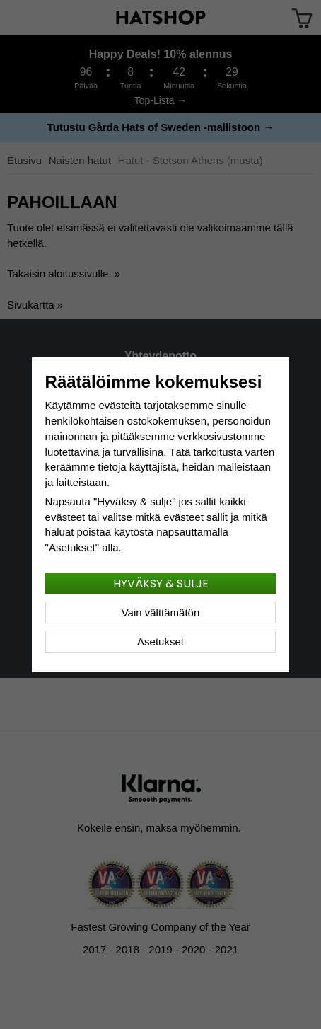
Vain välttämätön (161, 613)
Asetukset (160, 642)
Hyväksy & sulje (161, 583)
